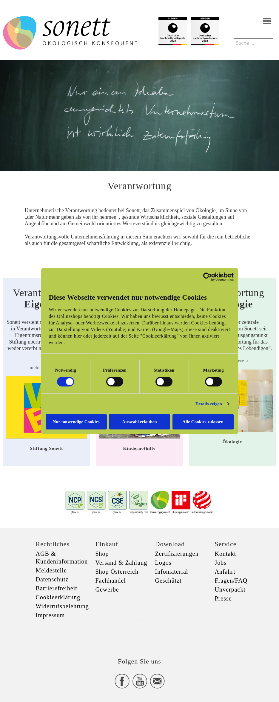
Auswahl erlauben (139, 421)
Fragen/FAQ (231, 580)
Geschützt (168, 580)
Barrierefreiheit (56, 588)
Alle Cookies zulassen (202, 421)
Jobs (221, 562)
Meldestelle (51, 570)
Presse (223, 598)
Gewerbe (107, 589)
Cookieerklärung (58, 597)
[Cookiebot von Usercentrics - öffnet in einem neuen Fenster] (207, 277)
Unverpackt (230, 589)
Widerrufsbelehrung (62, 606)
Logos (163, 562)
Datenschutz (52, 579)
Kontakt (225, 553)
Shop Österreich (116, 571)
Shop (102, 553)
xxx (139, 626)
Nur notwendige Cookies (76, 421)
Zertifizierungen (177, 553)
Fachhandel (110, 580)
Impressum (50, 615)
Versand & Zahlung (121, 562)
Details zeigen (208, 403)
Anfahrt (225, 571)
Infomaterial (171, 571)
